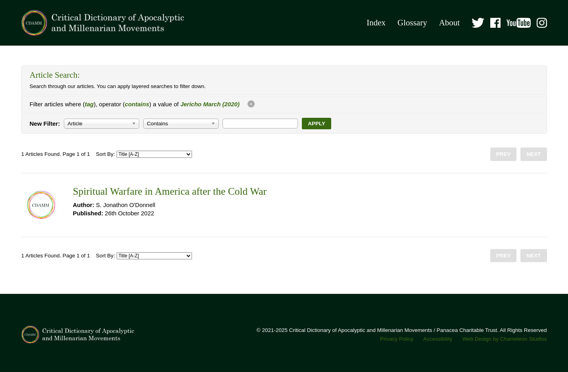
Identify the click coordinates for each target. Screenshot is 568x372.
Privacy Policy (396, 339)
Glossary (412, 22)
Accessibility (438, 339)
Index (376, 22)
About (449, 22)
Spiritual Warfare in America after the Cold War (170, 191)
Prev (503, 154)
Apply (316, 124)
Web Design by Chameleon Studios (504, 339)
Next (533, 154)
